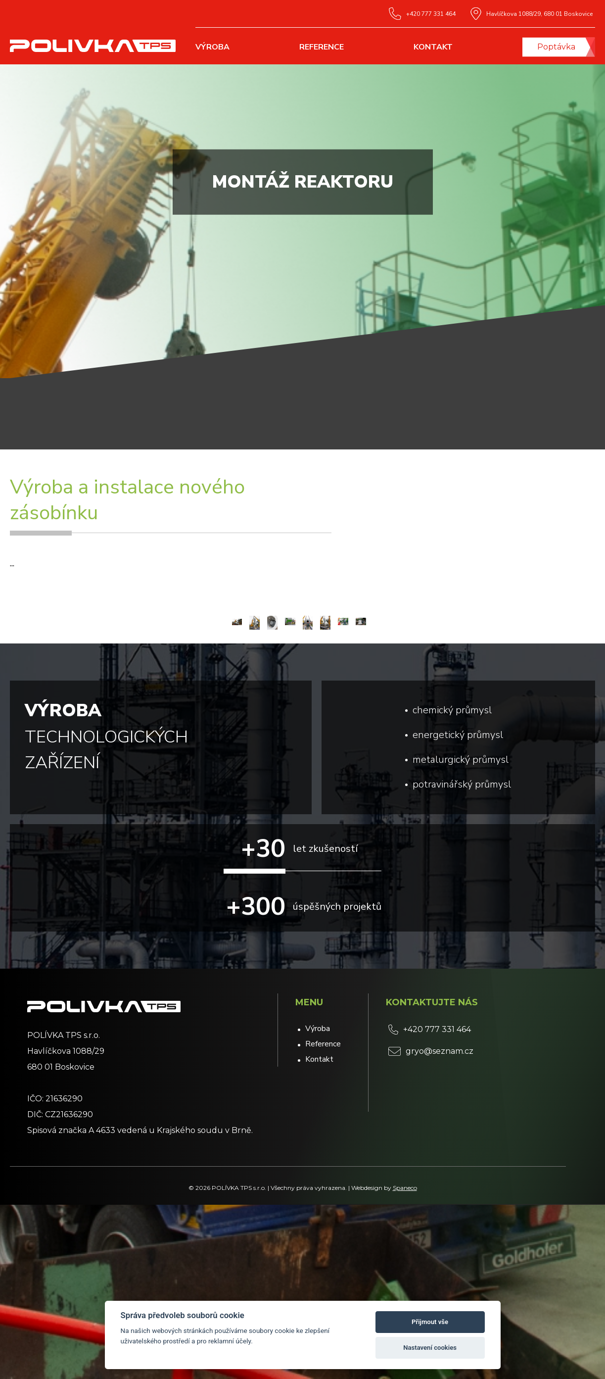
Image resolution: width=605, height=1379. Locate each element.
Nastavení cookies (430, 1347)
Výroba (212, 47)
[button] (583, 706)
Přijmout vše (430, 1322)
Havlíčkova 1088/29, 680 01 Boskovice (531, 13)
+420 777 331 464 (422, 13)
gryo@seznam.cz (430, 1225)
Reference (321, 47)
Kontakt (433, 47)
